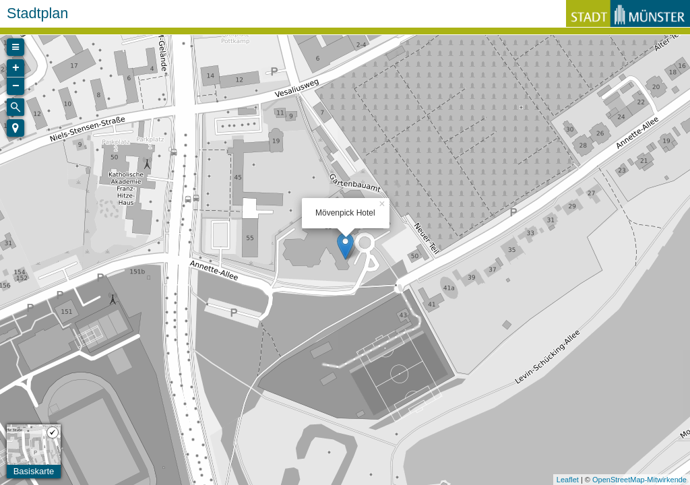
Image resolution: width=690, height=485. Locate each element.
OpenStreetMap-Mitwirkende (639, 480)
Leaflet (568, 480)
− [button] (16, 86)
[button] (15, 128)
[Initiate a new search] (15, 107)
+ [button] (16, 68)
